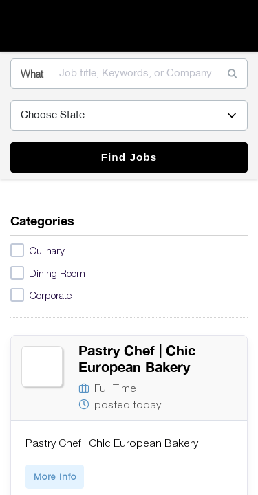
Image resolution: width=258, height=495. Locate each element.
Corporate (41, 295)
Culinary (37, 250)
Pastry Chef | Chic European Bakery (136, 358)
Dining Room (47, 273)
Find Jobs (129, 157)
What (32, 73)
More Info (55, 476)
